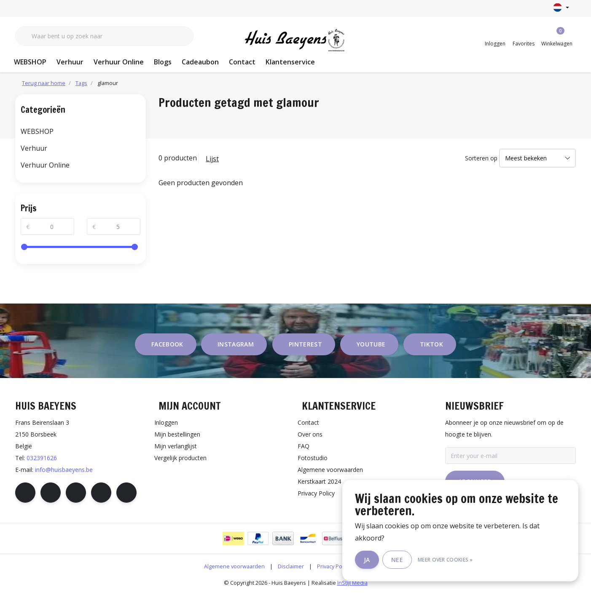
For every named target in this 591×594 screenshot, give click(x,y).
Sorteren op (481, 158)
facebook (167, 344)
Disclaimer (291, 566)
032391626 (42, 458)
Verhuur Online (119, 62)
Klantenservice (290, 62)
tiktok (431, 344)
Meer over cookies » (445, 559)
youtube (371, 344)
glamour (107, 83)
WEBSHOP (30, 62)
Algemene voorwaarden (234, 566)
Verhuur (69, 62)
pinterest (305, 344)
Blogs (163, 62)
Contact (242, 62)
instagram (236, 344)
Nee (397, 560)
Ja (367, 560)
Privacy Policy (333, 566)
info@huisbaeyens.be (64, 470)
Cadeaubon (200, 62)
